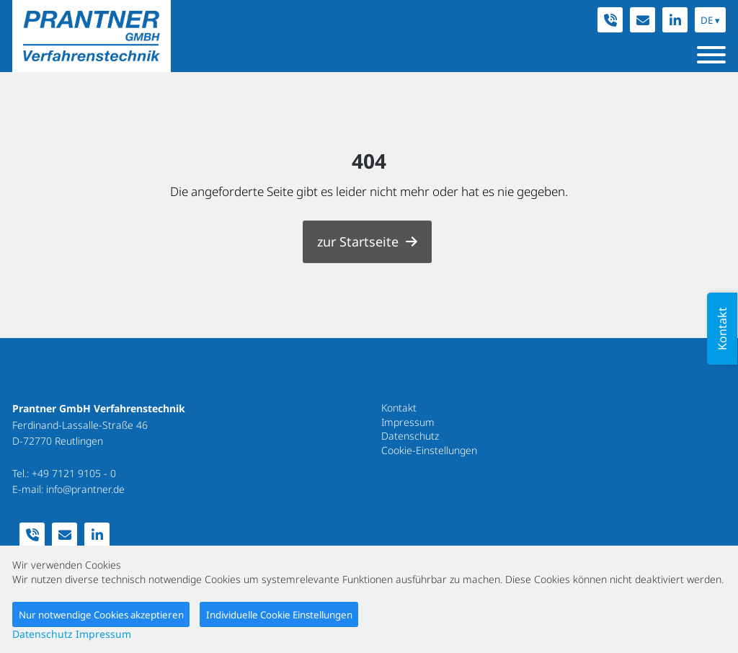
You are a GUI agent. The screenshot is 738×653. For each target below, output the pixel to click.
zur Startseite (358, 241)
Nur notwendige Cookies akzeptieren (101, 614)
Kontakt (399, 407)
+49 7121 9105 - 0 (74, 473)
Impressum (408, 422)
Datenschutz (410, 436)
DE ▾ (710, 20)
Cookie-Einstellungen (429, 450)
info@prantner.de (85, 489)
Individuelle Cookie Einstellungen (279, 614)
